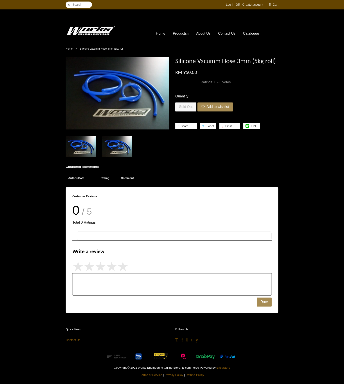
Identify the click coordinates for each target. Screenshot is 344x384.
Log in (230, 4)
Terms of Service (151, 375)
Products (181, 33)
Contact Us (226, 33)
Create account (252, 4)
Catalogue (251, 33)
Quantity (181, 96)
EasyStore (223, 367)
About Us (203, 33)
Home (160, 33)
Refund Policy (195, 375)
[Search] (79, 5)
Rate (264, 302)
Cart (275, 4)
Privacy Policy (174, 375)
